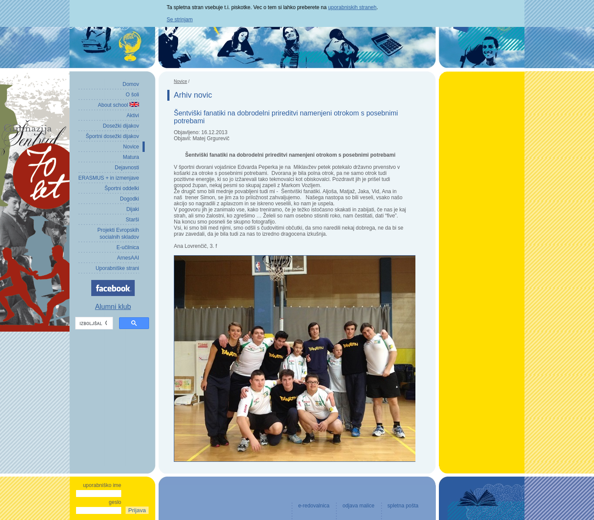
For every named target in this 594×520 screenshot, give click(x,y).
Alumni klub (113, 306)
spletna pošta (403, 506)
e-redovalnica (313, 506)
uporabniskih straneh (352, 7)
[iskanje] (93, 323)
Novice (180, 81)
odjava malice (358, 506)
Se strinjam (180, 19)
